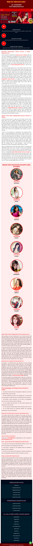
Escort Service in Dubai (16, 492)
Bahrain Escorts (16, 528)
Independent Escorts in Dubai (15, 107)
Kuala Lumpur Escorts (16, 535)
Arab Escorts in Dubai (16, 510)
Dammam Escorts (16, 540)
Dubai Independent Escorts (16, 487)
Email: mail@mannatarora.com (16, 6)
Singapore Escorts (16, 533)
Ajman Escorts (16, 521)
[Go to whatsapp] (30, 543)
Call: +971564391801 (16, 4)
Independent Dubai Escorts (8, 79)
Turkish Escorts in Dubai (16, 503)
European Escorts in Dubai (16, 508)
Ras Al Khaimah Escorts (16, 526)
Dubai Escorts (16, 485)
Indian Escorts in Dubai (21, 55)
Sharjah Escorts (16, 519)
